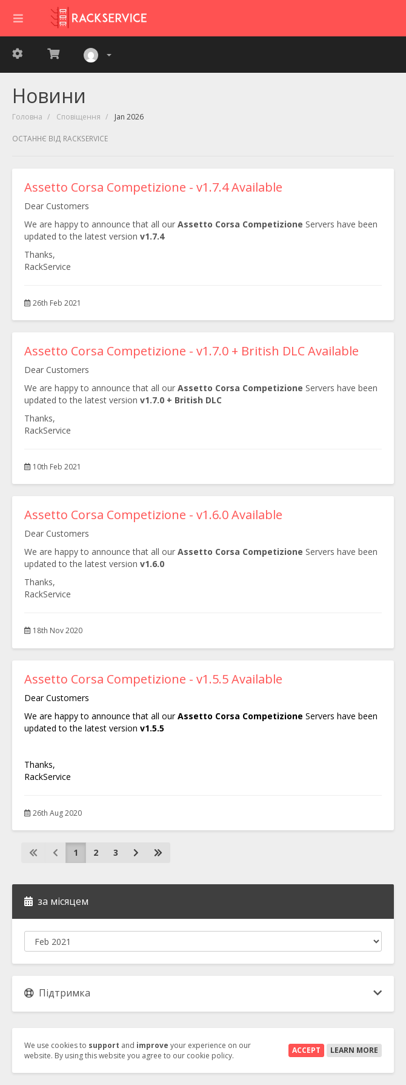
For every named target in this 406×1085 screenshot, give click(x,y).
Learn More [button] (354, 1050)
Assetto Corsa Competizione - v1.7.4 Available (153, 187)
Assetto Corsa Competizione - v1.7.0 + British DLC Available (191, 351)
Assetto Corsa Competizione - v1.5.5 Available (153, 679)
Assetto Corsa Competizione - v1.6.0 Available (153, 514)
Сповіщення (78, 117)
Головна (27, 117)
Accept (306, 1050)
